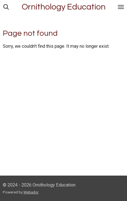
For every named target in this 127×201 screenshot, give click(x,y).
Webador (31, 192)
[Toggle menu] (121, 7)
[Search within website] (6, 7)
